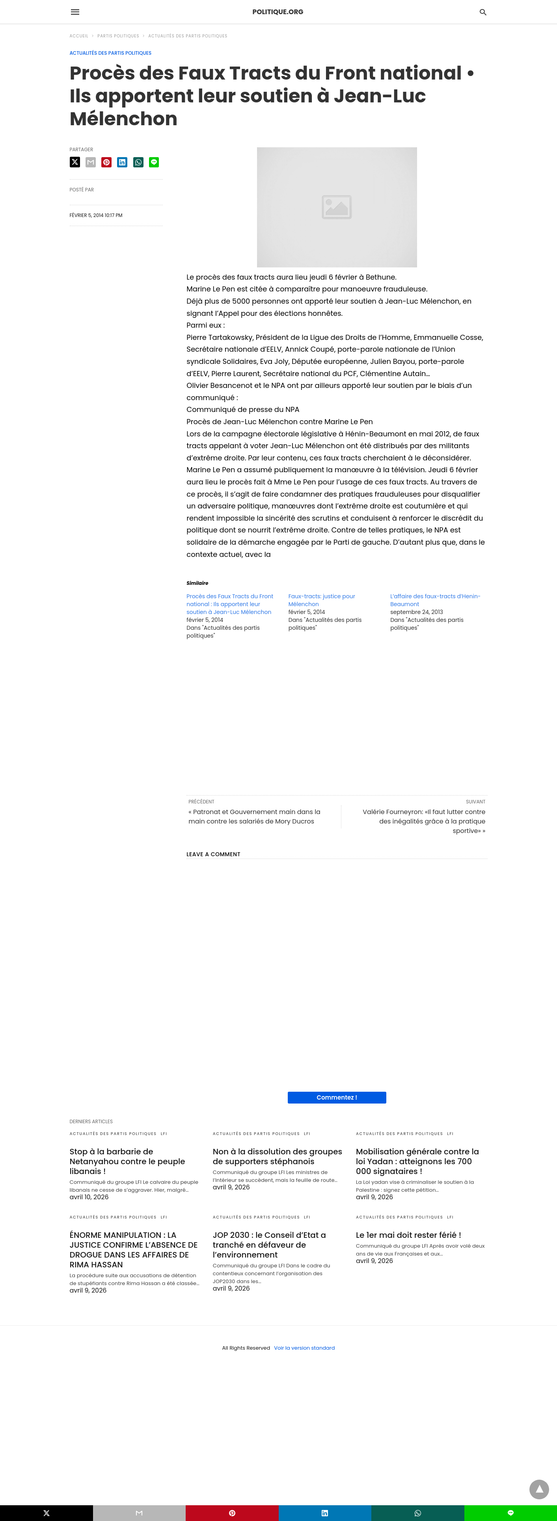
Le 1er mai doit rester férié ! (408, 1235)
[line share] (154, 162)
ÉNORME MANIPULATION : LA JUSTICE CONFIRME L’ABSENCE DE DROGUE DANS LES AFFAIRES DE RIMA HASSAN (134, 1250)
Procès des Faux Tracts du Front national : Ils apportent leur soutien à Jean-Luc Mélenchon (229, 604)
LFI (164, 1134)
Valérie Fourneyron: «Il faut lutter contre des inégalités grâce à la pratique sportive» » (424, 821)
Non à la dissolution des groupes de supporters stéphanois (277, 1156)
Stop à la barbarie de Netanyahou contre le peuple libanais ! (127, 1161)
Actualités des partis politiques (187, 36)
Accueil (79, 36)
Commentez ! (337, 1097)
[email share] (91, 162)
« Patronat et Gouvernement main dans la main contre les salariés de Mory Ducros (254, 816)
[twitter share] (75, 162)
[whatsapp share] (138, 162)
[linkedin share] (122, 162)
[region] (336, 717)
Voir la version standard (304, 1348)
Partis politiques (118, 36)
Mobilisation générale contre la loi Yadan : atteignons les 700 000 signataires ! (417, 1161)
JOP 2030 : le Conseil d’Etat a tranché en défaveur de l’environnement (269, 1245)
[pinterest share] (106, 162)
